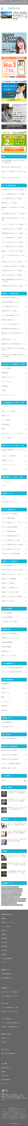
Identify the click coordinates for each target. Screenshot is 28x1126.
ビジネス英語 (15, 886)
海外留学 (16, 899)
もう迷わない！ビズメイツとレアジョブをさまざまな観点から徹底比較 (17, 800)
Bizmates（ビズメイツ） (8, 377)
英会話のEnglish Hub (15, 1123)
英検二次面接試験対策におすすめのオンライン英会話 (13, 280)
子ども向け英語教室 (7, 617)
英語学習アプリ (10, 2)
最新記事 (3, 918)
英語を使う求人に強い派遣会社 (10, 759)
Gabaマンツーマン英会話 (8, 411)
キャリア (27, 2)
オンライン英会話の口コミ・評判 (10, 540)
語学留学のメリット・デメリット (10, 638)
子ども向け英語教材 (7, 612)
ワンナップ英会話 (6, 437)
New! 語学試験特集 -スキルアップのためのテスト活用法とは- (13, 161)
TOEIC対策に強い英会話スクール (11, 297)
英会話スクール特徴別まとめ (9, 587)
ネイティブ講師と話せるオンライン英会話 (13, 194)
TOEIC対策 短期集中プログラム (10, 302)
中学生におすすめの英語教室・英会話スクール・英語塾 (13, 355)
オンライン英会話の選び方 (9, 531)
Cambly (4, 390)
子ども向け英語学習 (6, 958)
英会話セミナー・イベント (8, 922)
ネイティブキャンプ (7, 381)
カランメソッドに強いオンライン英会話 (12, 224)
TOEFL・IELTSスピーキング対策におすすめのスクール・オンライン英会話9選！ (17, 856)
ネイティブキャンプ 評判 (12, 901)
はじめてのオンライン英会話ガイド (10, 992)
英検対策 (20, 2)
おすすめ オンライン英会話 (15, 894)
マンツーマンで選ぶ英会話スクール (11, 324)
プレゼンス (5, 469)
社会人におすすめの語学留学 (9, 633)
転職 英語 (14, 905)
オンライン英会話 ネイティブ (8, 899)
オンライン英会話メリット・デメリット (12, 522)
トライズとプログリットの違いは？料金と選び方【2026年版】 (17, 840)
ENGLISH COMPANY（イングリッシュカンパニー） (13, 450)
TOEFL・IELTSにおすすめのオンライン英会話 (13, 219)
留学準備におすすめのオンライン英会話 (12, 285)
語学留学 (3, 934)
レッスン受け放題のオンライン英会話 (12, 237)
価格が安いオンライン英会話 (9, 203)
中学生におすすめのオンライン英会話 (12, 270)
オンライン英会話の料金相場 (9, 527)
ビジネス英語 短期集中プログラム (11, 315)
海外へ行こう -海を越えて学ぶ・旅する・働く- (13, 172)
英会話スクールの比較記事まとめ (9, 1026)
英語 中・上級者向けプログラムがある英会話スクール (13, 349)
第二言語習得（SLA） (7, 726)
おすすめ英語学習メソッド (9, 722)
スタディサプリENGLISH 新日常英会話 (12, 667)
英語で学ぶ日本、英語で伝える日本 (11, 167)
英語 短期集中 (9, 886)
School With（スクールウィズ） (10, 501)
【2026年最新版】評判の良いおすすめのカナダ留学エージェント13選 (17, 872)
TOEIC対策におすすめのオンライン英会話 (13, 213)
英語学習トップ (1, 2)
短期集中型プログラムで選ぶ (9, 311)
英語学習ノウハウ (24, 2)
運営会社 (3, 1071)
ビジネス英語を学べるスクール (10, 306)
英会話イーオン (6, 415)
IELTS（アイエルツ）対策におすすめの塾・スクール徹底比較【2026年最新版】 (17, 824)
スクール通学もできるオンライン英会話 (12, 246)
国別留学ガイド (6, 651)
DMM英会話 (5, 372)
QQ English (5, 386)
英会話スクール (3, 2)
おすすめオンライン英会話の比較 (10, 553)
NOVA (3, 429)
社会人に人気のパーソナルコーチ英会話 (12, 569)
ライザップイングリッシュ (9, 464)
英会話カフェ (5, 688)
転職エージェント (5, 1038)
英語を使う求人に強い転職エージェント (12, 750)
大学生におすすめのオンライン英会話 (12, 275)
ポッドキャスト (6, 701)
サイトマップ (4, 1083)
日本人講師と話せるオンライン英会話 (12, 228)
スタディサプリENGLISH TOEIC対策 (12, 672)
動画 (3, 697)
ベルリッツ (5, 406)
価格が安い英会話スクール (9, 319)
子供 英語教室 (13, 903)
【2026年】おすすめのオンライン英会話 (12, 189)
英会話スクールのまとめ (8, 601)
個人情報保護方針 (5, 1079)
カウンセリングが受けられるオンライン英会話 (13, 256)
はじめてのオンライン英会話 (9, 513)
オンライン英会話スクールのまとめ (11, 549)
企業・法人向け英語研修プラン (10, 738)
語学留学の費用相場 (7, 642)
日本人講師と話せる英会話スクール (11, 328)
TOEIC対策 (13, 2)
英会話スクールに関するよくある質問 (12, 596)
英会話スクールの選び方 (8, 583)
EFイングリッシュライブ (8, 395)
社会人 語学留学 (19, 889)
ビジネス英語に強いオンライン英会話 (12, 198)
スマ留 (3, 497)
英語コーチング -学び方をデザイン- (11, 177)
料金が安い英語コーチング (9, 339)
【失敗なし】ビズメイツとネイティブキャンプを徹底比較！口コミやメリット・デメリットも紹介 (17, 808)
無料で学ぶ (5, 710)
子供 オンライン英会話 (6, 905)
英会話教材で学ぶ (6, 683)
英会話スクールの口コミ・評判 (10, 592)
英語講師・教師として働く (9, 768)
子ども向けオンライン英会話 (9, 621)
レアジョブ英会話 (6, 368)
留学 (8, 2)
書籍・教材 (5, 706)
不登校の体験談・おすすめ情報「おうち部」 (12, 1094)
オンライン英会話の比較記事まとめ (10, 1022)
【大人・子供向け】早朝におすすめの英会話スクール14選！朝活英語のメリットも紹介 (17, 832)
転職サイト (4, 1042)
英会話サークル (6, 692)
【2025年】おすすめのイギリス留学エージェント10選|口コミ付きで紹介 (17, 863)
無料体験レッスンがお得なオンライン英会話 (13, 208)
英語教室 (17, 897)
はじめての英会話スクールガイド (9, 996)
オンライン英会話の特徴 (8, 518)
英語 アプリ (4, 901)
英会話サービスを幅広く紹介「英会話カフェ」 (13, 1096)
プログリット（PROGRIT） (9, 456)
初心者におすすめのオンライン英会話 (12, 261)
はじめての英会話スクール (9, 565)
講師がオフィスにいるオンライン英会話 (12, 251)
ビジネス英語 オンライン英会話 (8, 889)
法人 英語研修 (19, 905)
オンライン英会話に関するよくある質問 (12, 544)
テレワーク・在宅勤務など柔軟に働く (12, 763)
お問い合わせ (4, 1075)
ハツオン (4, 485)
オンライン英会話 (6, 2)
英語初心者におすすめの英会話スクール (12, 344)
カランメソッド (5, 897)
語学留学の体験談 (6, 646)
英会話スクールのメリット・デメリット (12, 574)
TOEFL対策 (15, 2)
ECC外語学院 (5, 424)
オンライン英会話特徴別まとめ (10, 535)
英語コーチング (22, 899)
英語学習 (3, 886)
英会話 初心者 (12, 897)
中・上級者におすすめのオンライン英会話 (13, 266)
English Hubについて (6, 1067)
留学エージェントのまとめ (9, 655)
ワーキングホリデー (6, 903)
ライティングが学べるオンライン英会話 (12, 242)
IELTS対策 (17, 2)
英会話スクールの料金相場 (9, 578)
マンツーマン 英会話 (17, 893)
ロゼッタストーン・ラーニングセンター (12, 433)
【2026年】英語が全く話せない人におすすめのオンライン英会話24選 (17, 791)
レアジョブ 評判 (22, 901)
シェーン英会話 (6, 420)
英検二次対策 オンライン (17, 890)
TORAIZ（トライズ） (7, 460)
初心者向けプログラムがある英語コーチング (13, 334)
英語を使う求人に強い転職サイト (10, 754)
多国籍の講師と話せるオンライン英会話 (12, 233)
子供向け (22, 2)
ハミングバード (6, 481)
